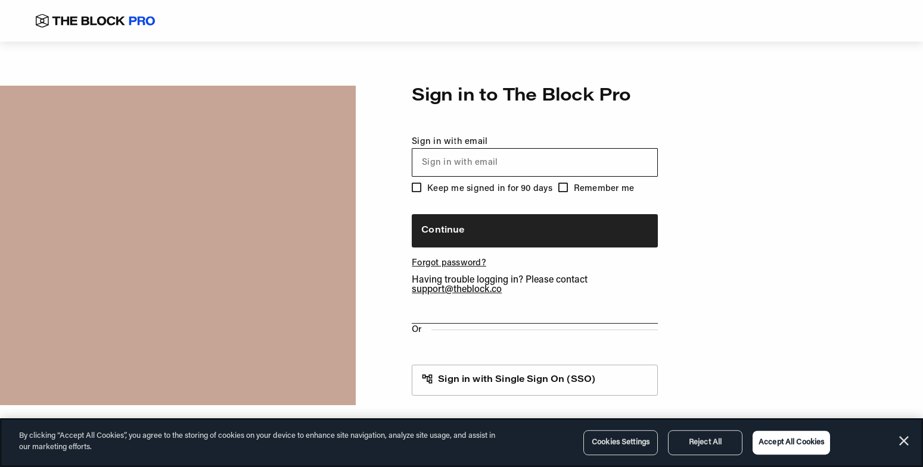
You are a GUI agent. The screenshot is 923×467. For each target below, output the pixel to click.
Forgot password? (449, 263)
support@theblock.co (457, 289)
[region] (461, 442)
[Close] (904, 441)
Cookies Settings (620, 442)
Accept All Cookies (791, 442)
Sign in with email (535, 157)
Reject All (705, 442)
